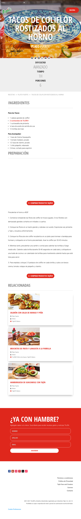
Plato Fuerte (40, 46)
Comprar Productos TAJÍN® (41, 203)
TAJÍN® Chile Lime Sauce (19, 357)
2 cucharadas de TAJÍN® (19, 121)
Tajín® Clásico (16, 321)
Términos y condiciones (65, 478)
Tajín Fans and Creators (65, 484)
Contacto (70, 491)
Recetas (72, 10)
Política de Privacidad (66, 481)
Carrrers (70, 487)
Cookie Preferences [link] (14, 509)
